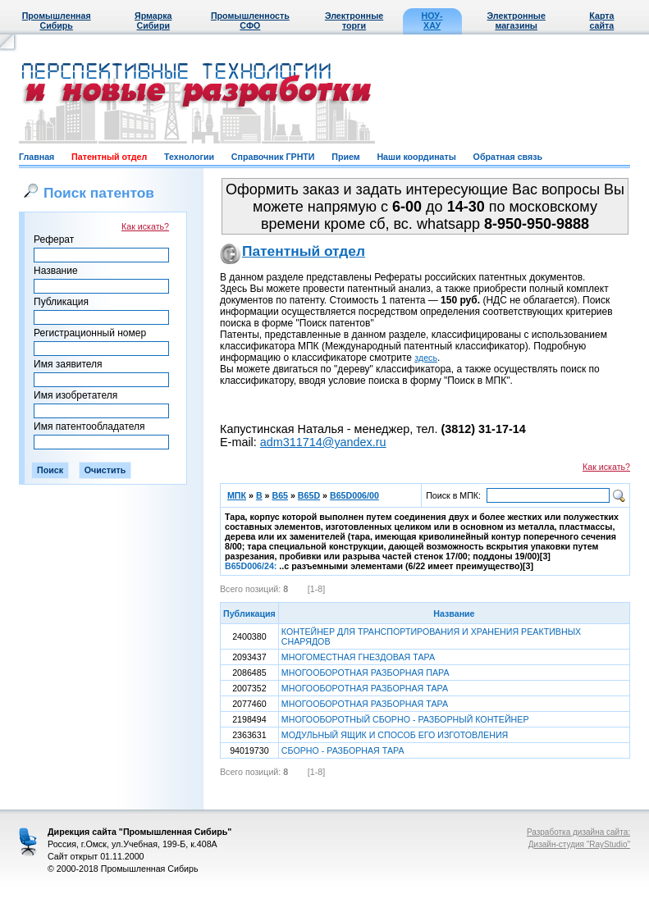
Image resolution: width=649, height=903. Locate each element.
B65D (309, 495)
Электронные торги (354, 20)
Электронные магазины (516, 20)
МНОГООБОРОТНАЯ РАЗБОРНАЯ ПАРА (365, 672)
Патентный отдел (109, 157)
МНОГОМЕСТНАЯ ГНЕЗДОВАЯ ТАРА (358, 657)
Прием (345, 157)
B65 (280, 495)
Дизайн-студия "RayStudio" (579, 844)
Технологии (189, 157)
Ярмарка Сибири (153, 20)
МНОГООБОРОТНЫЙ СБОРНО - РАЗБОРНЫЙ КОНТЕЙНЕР (405, 719)
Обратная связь (507, 157)
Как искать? (145, 226)
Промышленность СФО (250, 20)
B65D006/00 (354, 495)
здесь (425, 358)
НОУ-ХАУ (432, 20)
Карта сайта (601, 20)
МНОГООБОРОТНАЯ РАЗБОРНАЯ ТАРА (364, 688)
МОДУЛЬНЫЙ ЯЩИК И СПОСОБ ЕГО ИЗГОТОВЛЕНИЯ (394, 735)
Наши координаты (416, 157)
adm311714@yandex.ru (323, 442)
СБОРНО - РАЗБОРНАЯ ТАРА (342, 750)
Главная (36, 157)
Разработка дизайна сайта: (578, 832)
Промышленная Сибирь (56, 20)
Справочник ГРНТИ (273, 157)
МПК (236, 495)
